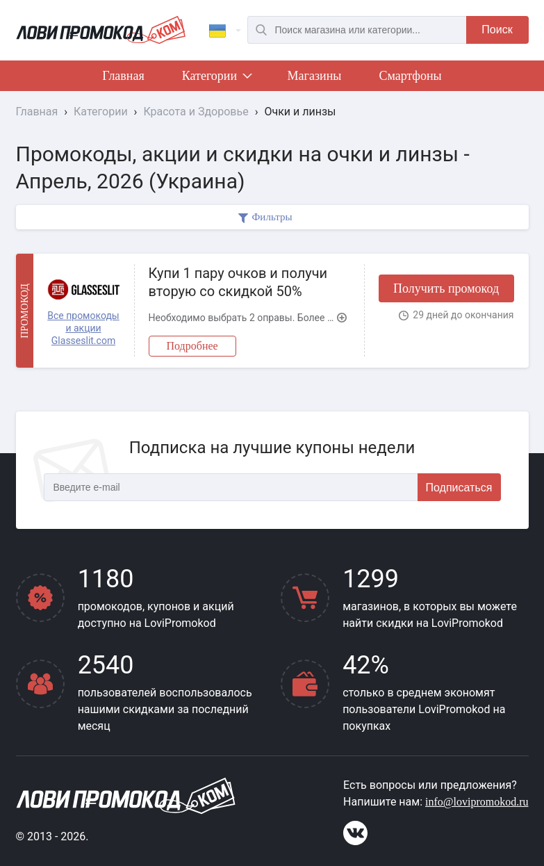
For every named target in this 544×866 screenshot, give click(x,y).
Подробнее (192, 346)
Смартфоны (410, 76)
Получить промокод (446, 288)
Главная (123, 76)
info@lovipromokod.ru (477, 802)
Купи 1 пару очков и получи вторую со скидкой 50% (238, 282)
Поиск (496, 29)
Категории (216, 78)
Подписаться (459, 487)
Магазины (315, 76)
